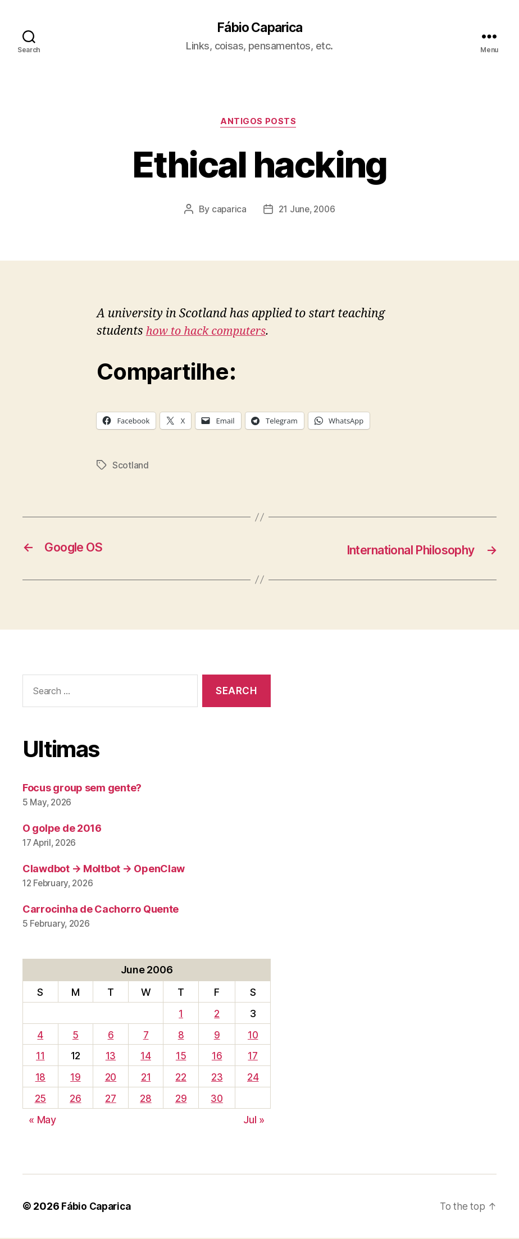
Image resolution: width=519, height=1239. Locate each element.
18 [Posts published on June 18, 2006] (40, 1078)
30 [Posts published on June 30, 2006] (217, 1099)
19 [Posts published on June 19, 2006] (75, 1078)
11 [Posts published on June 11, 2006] (40, 1057)
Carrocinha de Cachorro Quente (100, 910)
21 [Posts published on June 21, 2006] (146, 1078)
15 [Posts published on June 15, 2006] (180, 1057)
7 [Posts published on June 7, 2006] (146, 1036)
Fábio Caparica (259, 28)
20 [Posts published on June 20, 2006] (110, 1078)
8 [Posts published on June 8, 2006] (180, 1036)
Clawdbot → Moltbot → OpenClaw (103, 870)
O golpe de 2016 (62, 829)
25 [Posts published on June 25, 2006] (39, 1099)
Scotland (130, 467)
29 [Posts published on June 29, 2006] (180, 1099)
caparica (227, 211)
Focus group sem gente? (82, 789)
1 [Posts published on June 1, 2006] (180, 1015)
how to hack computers (210, 333)
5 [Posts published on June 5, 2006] (75, 1036)
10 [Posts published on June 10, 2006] (253, 1036)
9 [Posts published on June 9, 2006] (217, 1036)
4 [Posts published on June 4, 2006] (40, 1036)
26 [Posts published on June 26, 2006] (74, 1099)
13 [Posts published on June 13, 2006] (110, 1057)
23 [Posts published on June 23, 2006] (216, 1078)
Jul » (254, 1121)
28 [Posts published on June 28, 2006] (145, 1099)
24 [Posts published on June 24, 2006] (252, 1078)
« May (42, 1121)
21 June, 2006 (307, 211)
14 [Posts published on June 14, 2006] (145, 1057)
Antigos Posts (259, 124)
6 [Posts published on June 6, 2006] (110, 1036)
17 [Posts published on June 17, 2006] (253, 1057)
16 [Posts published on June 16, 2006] (217, 1057)
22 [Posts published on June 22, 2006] (180, 1078)
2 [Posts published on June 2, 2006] (217, 1015)
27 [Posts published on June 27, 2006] (110, 1099)
